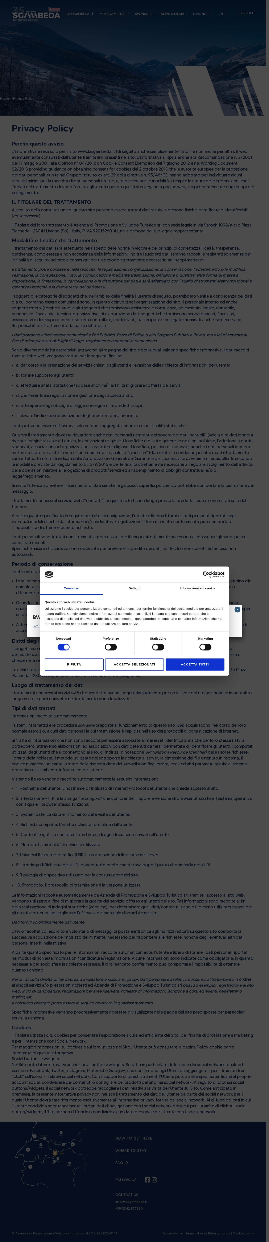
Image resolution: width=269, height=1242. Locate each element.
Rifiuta (74, 664)
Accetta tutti (195, 664)
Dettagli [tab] (134, 588)
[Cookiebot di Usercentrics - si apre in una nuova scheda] (206, 574)
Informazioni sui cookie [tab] (197, 588)
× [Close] (237, 609)
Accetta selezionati (134, 664)
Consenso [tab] (71, 588)
